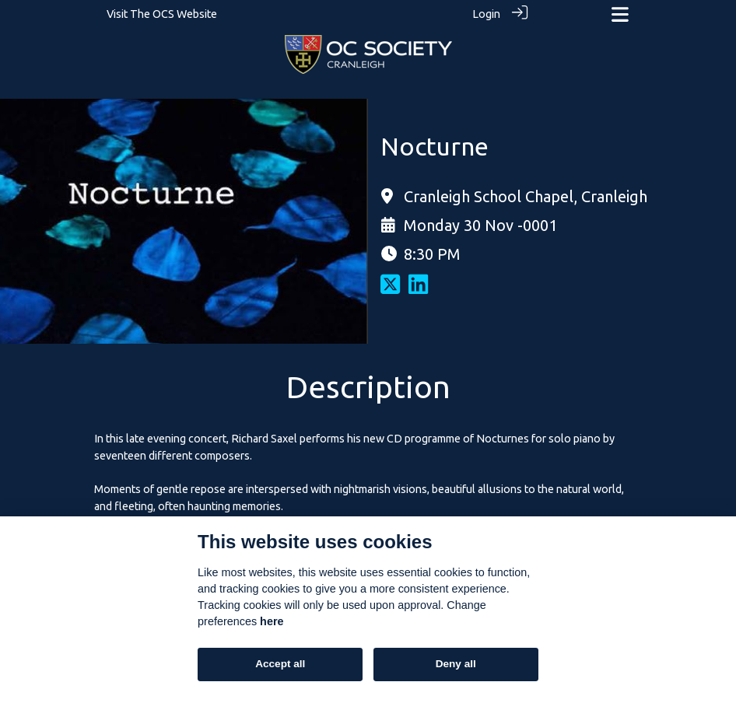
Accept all (280, 664)
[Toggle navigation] (620, 14)
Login (486, 14)
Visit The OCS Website (162, 14)
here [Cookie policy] (271, 621)
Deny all (456, 664)
